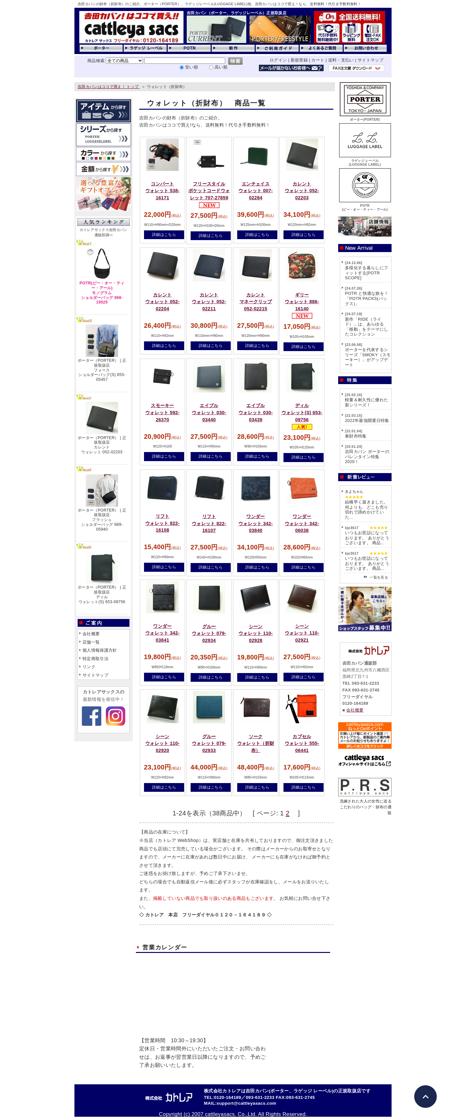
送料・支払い (341, 60)
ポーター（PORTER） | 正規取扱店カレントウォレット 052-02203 (102, 445)
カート (317, 60)
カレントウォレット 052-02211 (209, 301)
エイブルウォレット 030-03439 (256, 412)
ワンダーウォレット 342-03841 (162, 633)
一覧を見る (379, 577)
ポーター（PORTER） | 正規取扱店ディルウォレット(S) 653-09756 (102, 594)
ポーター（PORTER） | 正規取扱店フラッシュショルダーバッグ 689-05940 (102, 520)
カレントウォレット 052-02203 (302, 190)
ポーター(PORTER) (365, 117)
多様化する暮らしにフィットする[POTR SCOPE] (366, 272)
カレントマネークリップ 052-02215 (255, 301)
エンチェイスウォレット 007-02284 (256, 190)
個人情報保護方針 (100, 650)
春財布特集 (356, 436)
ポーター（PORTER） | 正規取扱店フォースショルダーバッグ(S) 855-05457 (102, 370)
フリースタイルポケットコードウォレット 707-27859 (209, 190)
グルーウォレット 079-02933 (209, 743)
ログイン (278, 60)
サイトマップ (370, 60)
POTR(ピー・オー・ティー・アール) (365, 205)
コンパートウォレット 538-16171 (162, 190)
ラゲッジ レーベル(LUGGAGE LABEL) (365, 160)
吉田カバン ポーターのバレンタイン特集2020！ (367, 456)
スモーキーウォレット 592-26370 (162, 412)
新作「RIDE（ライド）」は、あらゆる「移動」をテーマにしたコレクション (366, 327)
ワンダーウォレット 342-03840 (256, 523)
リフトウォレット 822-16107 (209, 523)
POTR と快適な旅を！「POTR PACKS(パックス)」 (366, 298)
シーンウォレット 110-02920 (162, 743)
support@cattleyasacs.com (246, 1103)
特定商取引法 (95, 658)
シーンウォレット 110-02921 (302, 633)
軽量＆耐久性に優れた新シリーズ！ (366, 402)
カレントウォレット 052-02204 (162, 301)
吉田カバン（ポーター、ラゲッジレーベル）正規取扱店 (236, 13)
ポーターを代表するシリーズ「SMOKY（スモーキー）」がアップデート (368, 357)
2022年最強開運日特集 (367, 420)
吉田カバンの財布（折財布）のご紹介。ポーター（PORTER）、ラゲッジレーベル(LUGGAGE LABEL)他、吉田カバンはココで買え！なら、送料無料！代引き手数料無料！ (219, 4)
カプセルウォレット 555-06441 (302, 743)
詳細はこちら (164, 234)
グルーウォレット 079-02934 (209, 633)
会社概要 (91, 633)
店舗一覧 (91, 642)
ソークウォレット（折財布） (255, 743)
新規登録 (299, 60)
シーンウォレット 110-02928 (256, 633)
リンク (89, 666)
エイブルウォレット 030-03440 (209, 412)
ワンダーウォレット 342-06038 (302, 523)
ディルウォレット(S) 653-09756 (302, 412)
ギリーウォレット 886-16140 (302, 301)
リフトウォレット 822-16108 (162, 523)
